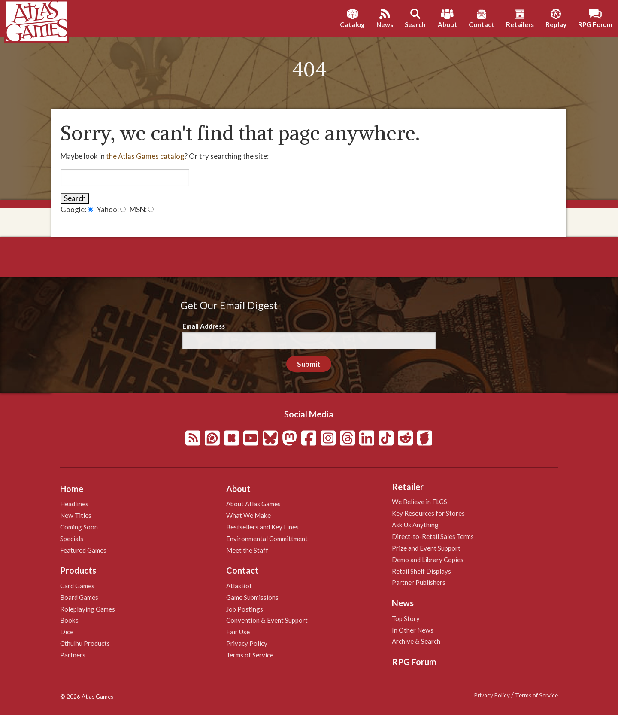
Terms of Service (249, 655)
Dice (66, 632)
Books (69, 620)
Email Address (203, 326)
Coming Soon (79, 527)
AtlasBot (239, 586)
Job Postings (244, 609)
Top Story (406, 618)
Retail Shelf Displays (421, 571)
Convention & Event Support (267, 620)
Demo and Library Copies (428, 559)
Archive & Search (416, 641)
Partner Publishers (418, 582)
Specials (71, 538)
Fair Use (238, 632)
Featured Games (83, 550)
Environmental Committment (267, 538)
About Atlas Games (253, 504)
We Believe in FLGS (419, 501)
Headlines (74, 504)
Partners (72, 655)
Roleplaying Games (87, 609)
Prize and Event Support (426, 548)
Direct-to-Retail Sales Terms (433, 536)
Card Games (77, 586)
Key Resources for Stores (428, 513)
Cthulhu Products (85, 643)
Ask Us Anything (415, 525)
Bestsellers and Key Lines (262, 527)
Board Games (79, 597)
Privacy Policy (246, 643)
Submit (309, 363)
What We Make (248, 515)
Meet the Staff (247, 550)
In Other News (412, 630)
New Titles (75, 515)
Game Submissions (252, 597)
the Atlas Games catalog (145, 156)
